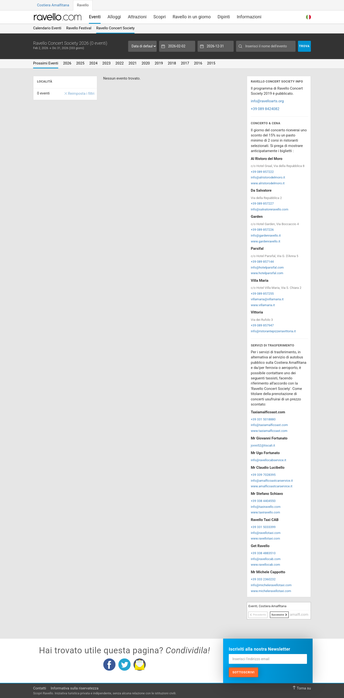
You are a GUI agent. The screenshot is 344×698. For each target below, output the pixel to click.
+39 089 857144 (262, 261)
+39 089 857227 (262, 203)
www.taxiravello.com (265, 512)
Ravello (83, 5)
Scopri (159, 16)
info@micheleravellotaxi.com (271, 585)
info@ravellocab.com (265, 559)
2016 (198, 63)
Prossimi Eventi (45, 63)
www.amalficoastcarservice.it (271, 486)
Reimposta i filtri (79, 94)
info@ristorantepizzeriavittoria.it (273, 331)
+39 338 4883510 (263, 553)
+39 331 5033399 (263, 527)
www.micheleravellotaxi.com (271, 591)
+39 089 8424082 (265, 109)
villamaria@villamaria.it (267, 299)
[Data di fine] (216, 46)
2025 (80, 63)
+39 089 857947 (262, 325)
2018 (172, 63)
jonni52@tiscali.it (263, 445)
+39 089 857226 (262, 229)
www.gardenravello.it (265, 241)
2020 (146, 63)
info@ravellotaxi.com (265, 533)
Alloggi (114, 16)
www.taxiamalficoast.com (269, 431)
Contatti (39, 688)
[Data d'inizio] (177, 46)
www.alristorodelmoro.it (267, 183)
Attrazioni (137, 16)
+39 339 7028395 (263, 475)
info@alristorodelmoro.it (268, 177)
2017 (185, 63)
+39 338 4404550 (263, 501)
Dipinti (224, 16)
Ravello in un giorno (192, 16)
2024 (93, 63)
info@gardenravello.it (266, 235)
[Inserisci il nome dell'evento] (265, 46)
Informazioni (249, 16)
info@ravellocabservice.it (268, 460)
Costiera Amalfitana (53, 5)
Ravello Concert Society (115, 28)
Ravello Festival (78, 28)
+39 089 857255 (262, 293)
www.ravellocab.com (265, 564)
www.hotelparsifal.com (267, 273)
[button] (308, 16)
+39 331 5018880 (263, 419)
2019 (159, 63)
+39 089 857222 (262, 172)
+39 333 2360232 (263, 579)
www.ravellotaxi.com (265, 538)
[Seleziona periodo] (142, 46)
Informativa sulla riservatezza (74, 688)
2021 (133, 63)
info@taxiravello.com (265, 507)
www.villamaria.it (263, 305)
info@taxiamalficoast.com (269, 425)
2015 (211, 63)
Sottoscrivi (243, 672)
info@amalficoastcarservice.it (272, 480)
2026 (67, 63)
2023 (106, 63)
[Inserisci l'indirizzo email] (268, 659)
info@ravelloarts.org (267, 101)
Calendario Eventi (47, 28)
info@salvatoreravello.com (269, 209)
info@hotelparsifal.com (267, 267)
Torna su (301, 688)
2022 (119, 63)
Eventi (95, 16)
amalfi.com (299, 614)
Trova (304, 46)
